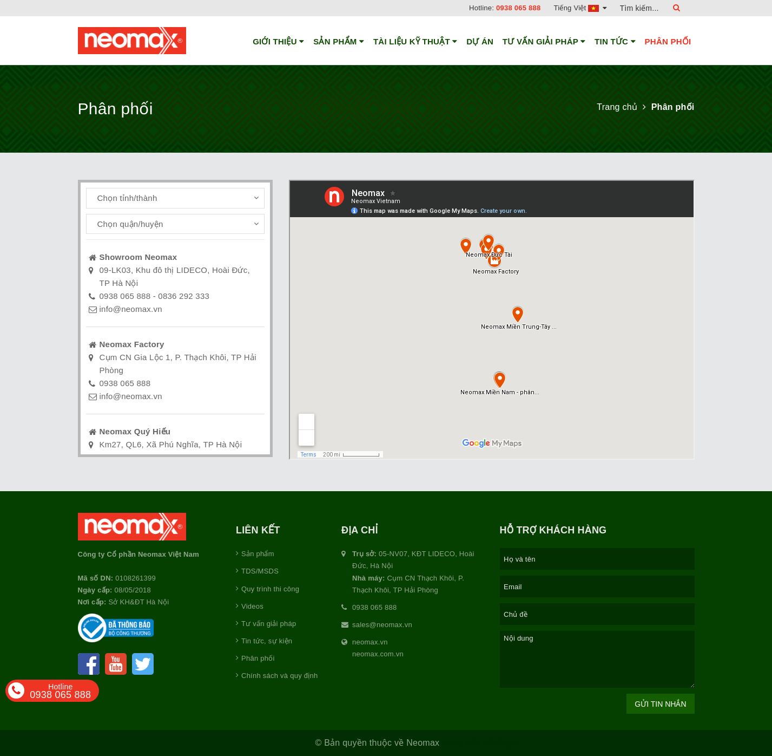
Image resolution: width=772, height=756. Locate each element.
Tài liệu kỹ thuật (415, 41)
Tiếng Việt (580, 8)
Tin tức (615, 41)
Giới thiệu (278, 41)
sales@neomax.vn (382, 625)
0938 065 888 (518, 8)
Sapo (508, 742)
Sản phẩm (338, 41)
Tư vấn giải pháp (544, 41)
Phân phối (668, 41)
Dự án (479, 41)
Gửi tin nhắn (660, 704)
